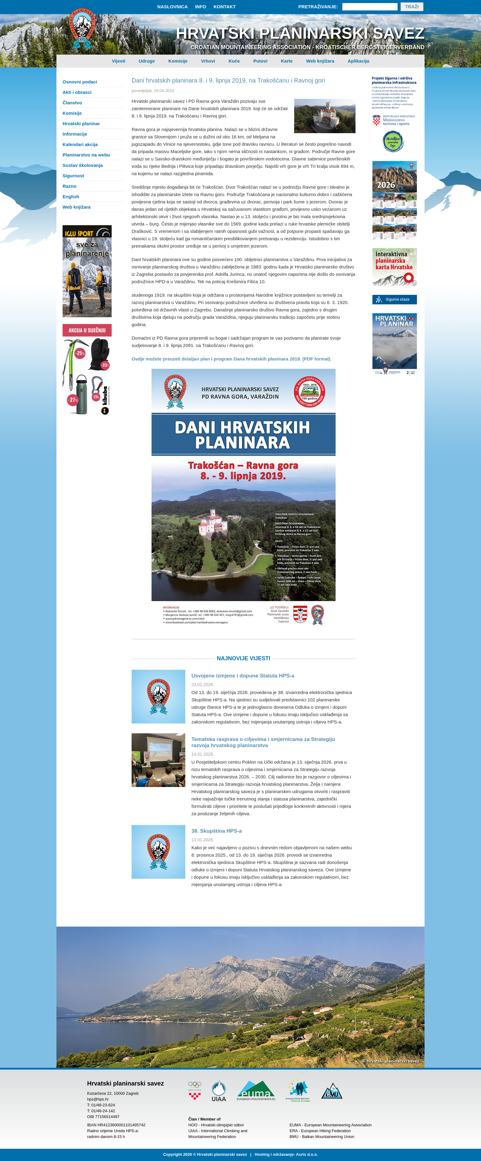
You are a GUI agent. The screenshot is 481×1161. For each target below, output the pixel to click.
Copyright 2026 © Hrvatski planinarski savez (205, 1154)
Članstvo (72, 102)
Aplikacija (358, 61)
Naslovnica (172, 6)
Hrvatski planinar (81, 123)
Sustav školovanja (83, 165)
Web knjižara (320, 61)
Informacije (75, 134)
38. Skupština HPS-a (216, 831)
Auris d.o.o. (307, 1154)
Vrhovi (208, 61)
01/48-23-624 (103, 1105)
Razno (69, 186)
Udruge (147, 61)
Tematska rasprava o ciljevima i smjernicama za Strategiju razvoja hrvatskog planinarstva (263, 742)
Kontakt (225, 6)
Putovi (260, 61)
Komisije (178, 61)
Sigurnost (73, 175)
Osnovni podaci (80, 81)
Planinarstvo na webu (86, 154)
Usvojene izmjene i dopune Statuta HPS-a (242, 676)
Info (200, 6)
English (71, 196)
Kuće (234, 61)
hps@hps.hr (98, 1099)
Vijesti (118, 61)
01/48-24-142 (103, 1111)
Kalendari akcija (80, 144)
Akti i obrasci (77, 92)
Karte (287, 61)
